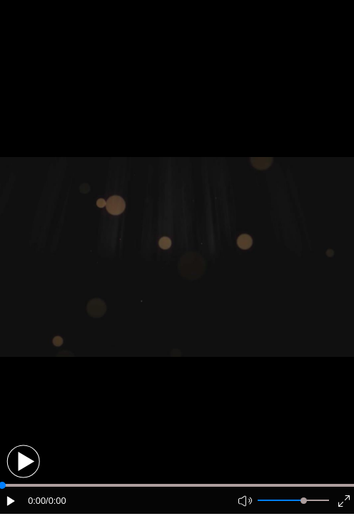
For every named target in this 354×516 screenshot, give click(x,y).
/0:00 (56, 500)
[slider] (303, 500)
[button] (23, 461)
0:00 (37, 500)
